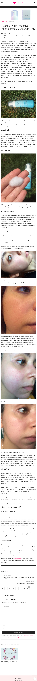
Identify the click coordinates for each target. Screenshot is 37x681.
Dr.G (7, 571)
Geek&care (4, 21)
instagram (18, 678)
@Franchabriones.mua (20, 568)
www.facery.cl (17, 558)
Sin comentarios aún (8, 595)
